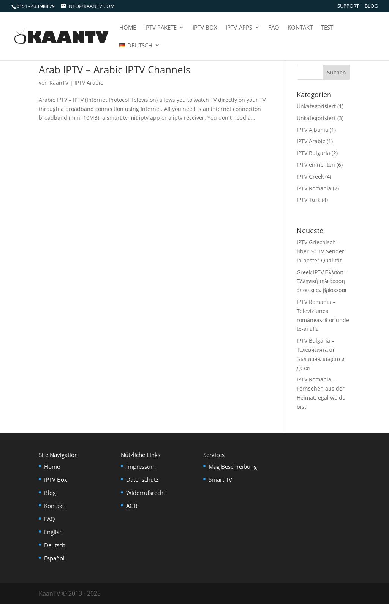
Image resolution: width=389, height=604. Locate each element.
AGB (132, 505)
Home (127, 28)
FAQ (273, 28)
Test (327, 28)
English (53, 532)
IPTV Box (205, 28)
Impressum (141, 466)
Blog (371, 6)
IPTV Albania (312, 129)
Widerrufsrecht (145, 492)
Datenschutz (142, 479)
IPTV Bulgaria (313, 153)
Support (348, 6)
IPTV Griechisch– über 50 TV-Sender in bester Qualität (320, 251)
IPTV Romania (314, 188)
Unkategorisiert (316, 106)
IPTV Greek (310, 176)
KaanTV (58, 82)
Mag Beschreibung (233, 466)
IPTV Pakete (160, 28)
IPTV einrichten (316, 164)
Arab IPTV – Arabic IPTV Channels (114, 69)
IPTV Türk (308, 199)
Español (54, 558)
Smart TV (220, 479)
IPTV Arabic (88, 82)
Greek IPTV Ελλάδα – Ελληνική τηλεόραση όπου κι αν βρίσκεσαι (322, 281)
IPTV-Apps (239, 28)
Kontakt (300, 28)
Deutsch (54, 545)
